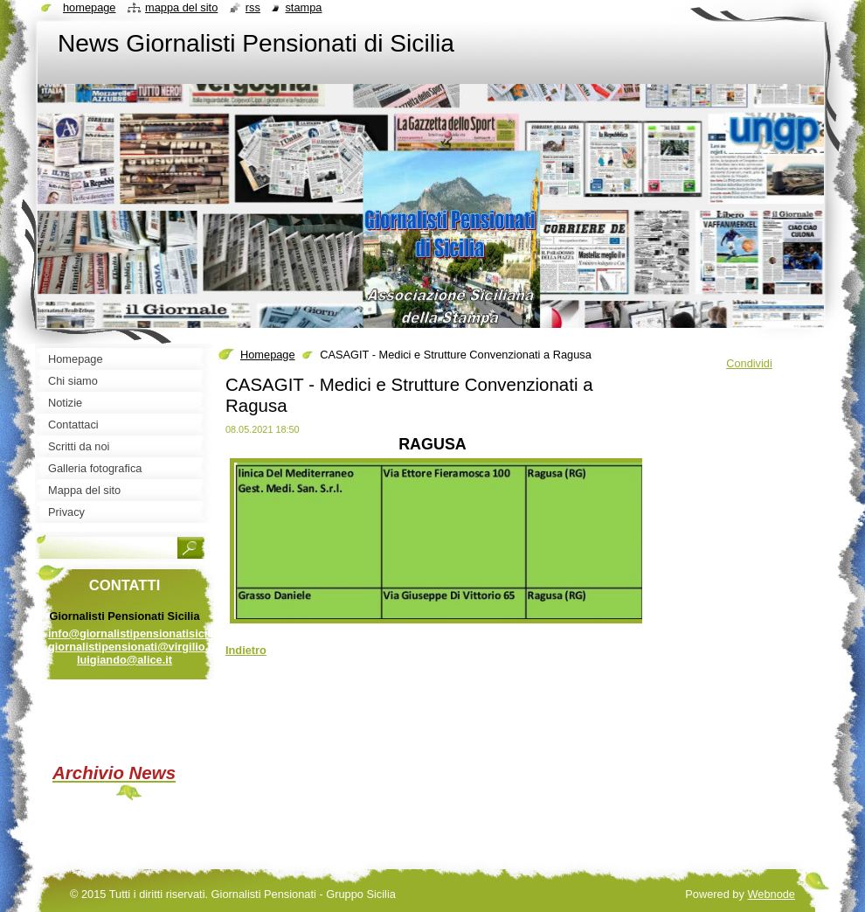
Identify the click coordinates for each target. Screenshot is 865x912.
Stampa (303, 7)
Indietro (245, 650)
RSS (253, 7)
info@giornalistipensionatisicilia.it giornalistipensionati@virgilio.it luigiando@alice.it (139, 646)
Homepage (267, 354)
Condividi (749, 363)
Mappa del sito (181, 7)
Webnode (771, 894)
